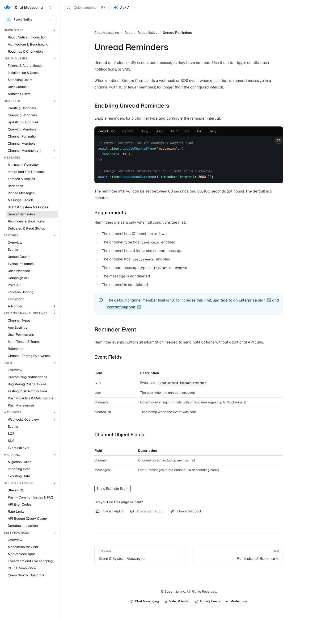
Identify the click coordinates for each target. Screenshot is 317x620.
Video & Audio (177, 601)
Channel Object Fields (119, 434)
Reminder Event (115, 329)
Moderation (236, 601)
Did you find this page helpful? (118, 502)
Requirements (110, 212)
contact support (121, 307)
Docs (128, 32)
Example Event (117, 488)
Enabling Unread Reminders (131, 105)
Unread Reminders (177, 32)
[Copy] (278, 140)
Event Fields (108, 357)
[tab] (106, 131)
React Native (29, 19)
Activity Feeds (207, 601)
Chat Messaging (106, 32)
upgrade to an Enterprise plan (239, 300)
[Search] (87, 7)
